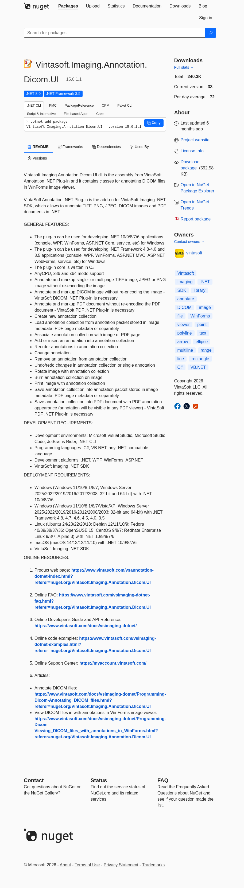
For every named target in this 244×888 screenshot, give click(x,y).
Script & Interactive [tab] (41, 114)
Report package (196, 219)
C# (180, 367)
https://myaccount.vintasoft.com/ (112, 663)
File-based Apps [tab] (76, 114)
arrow (182, 341)
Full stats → (184, 67)
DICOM (184, 307)
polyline (184, 333)
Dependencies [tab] (106, 146)
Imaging (185, 282)
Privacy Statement (121, 865)
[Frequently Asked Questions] (162, 780)
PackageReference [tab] (79, 105)
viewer (183, 324)
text (202, 333)
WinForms (200, 316)
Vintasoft (185, 273)
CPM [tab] (105, 105)
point (202, 324)
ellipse (202, 341)
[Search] (210, 33)
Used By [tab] (139, 146)
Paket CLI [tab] (124, 105)
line (180, 358)
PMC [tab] (52, 105)
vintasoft (194, 253)
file (180, 316)
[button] (154, 123)
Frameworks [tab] (70, 146)
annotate (185, 299)
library (200, 290)
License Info (192, 151)
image (205, 307)
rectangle (200, 358)
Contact (34, 780)
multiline (185, 350)
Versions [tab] (37, 158)
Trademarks (153, 865)
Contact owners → (189, 241)
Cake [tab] (100, 114)
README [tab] (38, 146)
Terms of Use (87, 865)
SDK (181, 290)
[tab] (68, 6)
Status (99, 780)
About (65, 865)
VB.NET (198, 367)
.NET (205, 282)
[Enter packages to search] (114, 33)
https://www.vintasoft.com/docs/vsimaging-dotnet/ (85, 625)
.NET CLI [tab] (34, 105)
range (206, 350)
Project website (195, 140)
